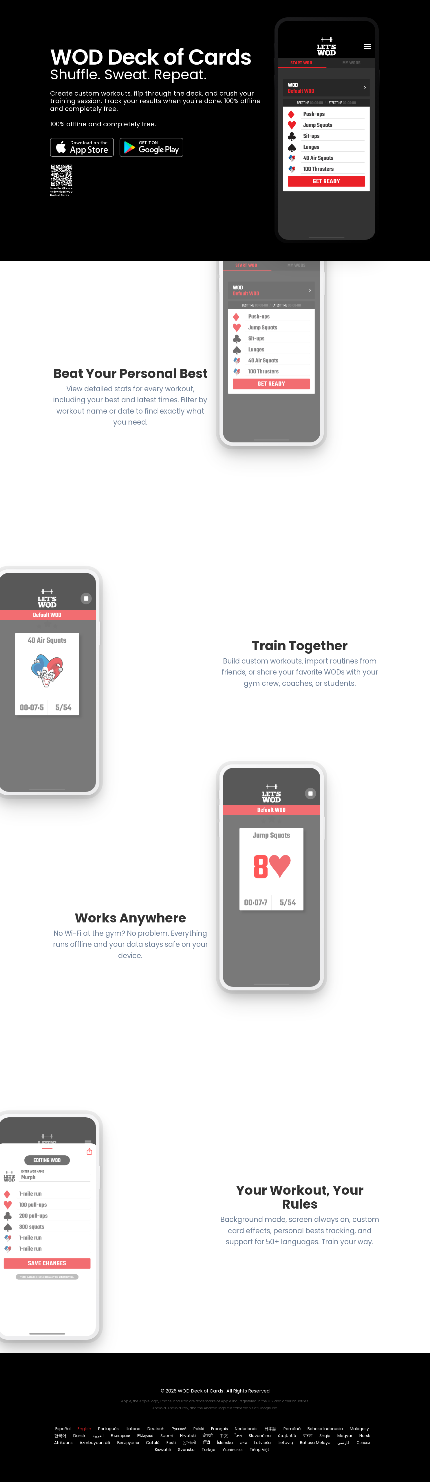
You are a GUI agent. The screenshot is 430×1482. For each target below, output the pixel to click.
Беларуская (128, 1443)
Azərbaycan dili (95, 1443)
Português (108, 1429)
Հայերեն (287, 1436)
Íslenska (225, 1443)
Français (219, 1429)
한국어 (60, 1436)
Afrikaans (63, 1443)
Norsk (364, 1436)
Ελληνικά (145, 1436)
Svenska (186, 1449)
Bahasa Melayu (315, 1443)
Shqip (324, 1436)
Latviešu (262, 1443)
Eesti (171, 1443)
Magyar (344, 1436)
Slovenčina (260, 1436)
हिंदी (206, 1443)
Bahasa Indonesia (325, 1429)
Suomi (166, 1436)
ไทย (238, 1436)
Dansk (79, 1436)
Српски (363, 1443)
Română (292, 1429)
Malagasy (359, 1429)
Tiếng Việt (259, 1449)
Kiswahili (163, 1449)
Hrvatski (188, 1436)
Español (63, 1429)
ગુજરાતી (189, 1443)
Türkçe (208, 1449)
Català (153, 1443)
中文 (224, 1436)
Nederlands (246, 1429)
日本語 (270, 1429)
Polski (198, 1429)
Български (120, 1436)
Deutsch (155, 1429)
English (84, 1429)
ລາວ (243, 1443)
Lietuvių (285, 1443)
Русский (178, 1429)
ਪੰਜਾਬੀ (208, 1436)
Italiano (133, 1429)
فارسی (343, 1443)
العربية (98, 1436)
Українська (232, 1449)
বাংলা (307, 1436)
